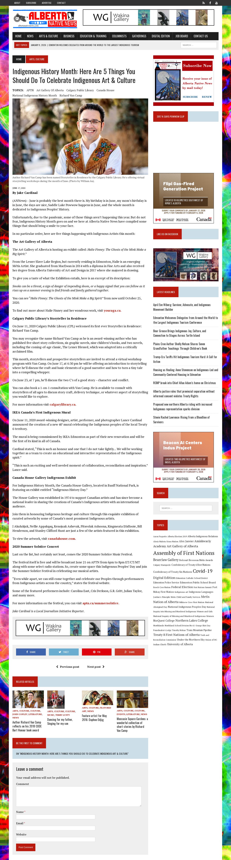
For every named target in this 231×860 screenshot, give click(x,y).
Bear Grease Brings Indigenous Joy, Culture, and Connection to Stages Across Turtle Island (186, 333)
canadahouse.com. (61, 535)
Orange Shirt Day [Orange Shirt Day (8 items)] (203, 626)
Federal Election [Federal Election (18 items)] (182, 588)
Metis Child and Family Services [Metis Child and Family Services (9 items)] (186, 598)
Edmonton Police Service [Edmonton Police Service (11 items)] (167, 583)
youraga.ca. (112, 307)
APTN (29, 90)
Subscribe (31, 2)
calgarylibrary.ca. (62, 401)
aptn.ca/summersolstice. (100, 600)
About (17, 2)
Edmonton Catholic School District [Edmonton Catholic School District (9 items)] (192, 578)
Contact (61, 2)
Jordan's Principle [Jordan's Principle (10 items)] (162, 597)
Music (50, 711)
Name (19, 808)
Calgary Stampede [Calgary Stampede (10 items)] (162, 565)
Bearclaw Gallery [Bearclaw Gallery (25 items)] (166, 560)
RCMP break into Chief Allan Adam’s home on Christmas (185, 384)
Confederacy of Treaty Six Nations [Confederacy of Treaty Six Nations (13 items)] (173, 572)
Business (68, 36)
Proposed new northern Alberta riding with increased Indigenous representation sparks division (183, 407)
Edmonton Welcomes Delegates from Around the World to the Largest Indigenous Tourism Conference (186, 320)
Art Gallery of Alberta (49, 90)
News (29, 36)
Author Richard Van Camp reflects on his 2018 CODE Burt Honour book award (26, 723)
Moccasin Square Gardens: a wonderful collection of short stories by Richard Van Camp (132, 721)
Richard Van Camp (70, 95)
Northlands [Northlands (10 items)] (159, 626)
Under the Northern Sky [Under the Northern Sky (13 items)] (191, 640)
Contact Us (200, 36)
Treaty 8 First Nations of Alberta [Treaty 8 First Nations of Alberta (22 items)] (177, 636)
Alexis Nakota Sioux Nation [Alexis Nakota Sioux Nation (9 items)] (166, 542)
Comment (21, 780)
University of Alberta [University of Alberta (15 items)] (180, 645)
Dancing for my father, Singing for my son (59, 718)
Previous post (67, 663)
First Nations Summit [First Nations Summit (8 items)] (203, 588)
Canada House (105, 90)
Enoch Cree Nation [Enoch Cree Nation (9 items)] (162, 588)
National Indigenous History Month (34, 95)
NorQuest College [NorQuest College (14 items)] (164, 621)
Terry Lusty (62, 711)
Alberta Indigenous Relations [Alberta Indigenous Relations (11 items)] (203, 537)
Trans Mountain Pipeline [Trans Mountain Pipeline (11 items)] (199, 630)
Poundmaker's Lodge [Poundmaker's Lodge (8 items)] (163, 631)
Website (20, 831)
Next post (95, 663)
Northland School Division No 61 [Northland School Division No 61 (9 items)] (180, 626)
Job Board (181, 36)
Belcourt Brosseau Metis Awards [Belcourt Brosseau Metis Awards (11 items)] (196, 561)
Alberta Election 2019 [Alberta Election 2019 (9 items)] (177, 537)
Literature (34, 711)
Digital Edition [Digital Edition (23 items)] (165, 578)
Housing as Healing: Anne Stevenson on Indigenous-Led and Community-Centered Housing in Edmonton (186, 373)
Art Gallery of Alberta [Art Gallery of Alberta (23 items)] (182, 547)
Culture (34, 707)
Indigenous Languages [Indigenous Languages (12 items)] (201, 592)
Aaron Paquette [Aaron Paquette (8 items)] (160, 537)
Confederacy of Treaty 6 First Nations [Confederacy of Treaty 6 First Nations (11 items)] (191, 565)
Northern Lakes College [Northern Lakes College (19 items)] (192, 621)
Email (19, 819)
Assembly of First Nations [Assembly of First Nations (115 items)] (184, 553)
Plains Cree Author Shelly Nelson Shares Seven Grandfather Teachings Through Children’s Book (180, 346)
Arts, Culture (20, 707)
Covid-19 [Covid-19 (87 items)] (203, 572)
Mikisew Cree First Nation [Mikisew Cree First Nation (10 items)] (192, 603)
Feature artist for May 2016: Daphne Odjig (97, 714)
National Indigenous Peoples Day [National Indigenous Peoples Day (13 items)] (187, 607)
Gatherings (138, 36)
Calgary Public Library (79, 90)
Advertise (46, 2)
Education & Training (92, 36)
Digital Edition (160, 36)
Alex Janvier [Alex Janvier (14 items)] (186, 542)
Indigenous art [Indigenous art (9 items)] (181, 592)
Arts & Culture (47, 36)
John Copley (19, 711)
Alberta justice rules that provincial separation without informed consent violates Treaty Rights (184, 394)
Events (121, 711)
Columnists (118, 36)
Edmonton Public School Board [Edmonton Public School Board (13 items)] (198, 583)
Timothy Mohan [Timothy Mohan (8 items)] (179, 631)
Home (17, 36)
